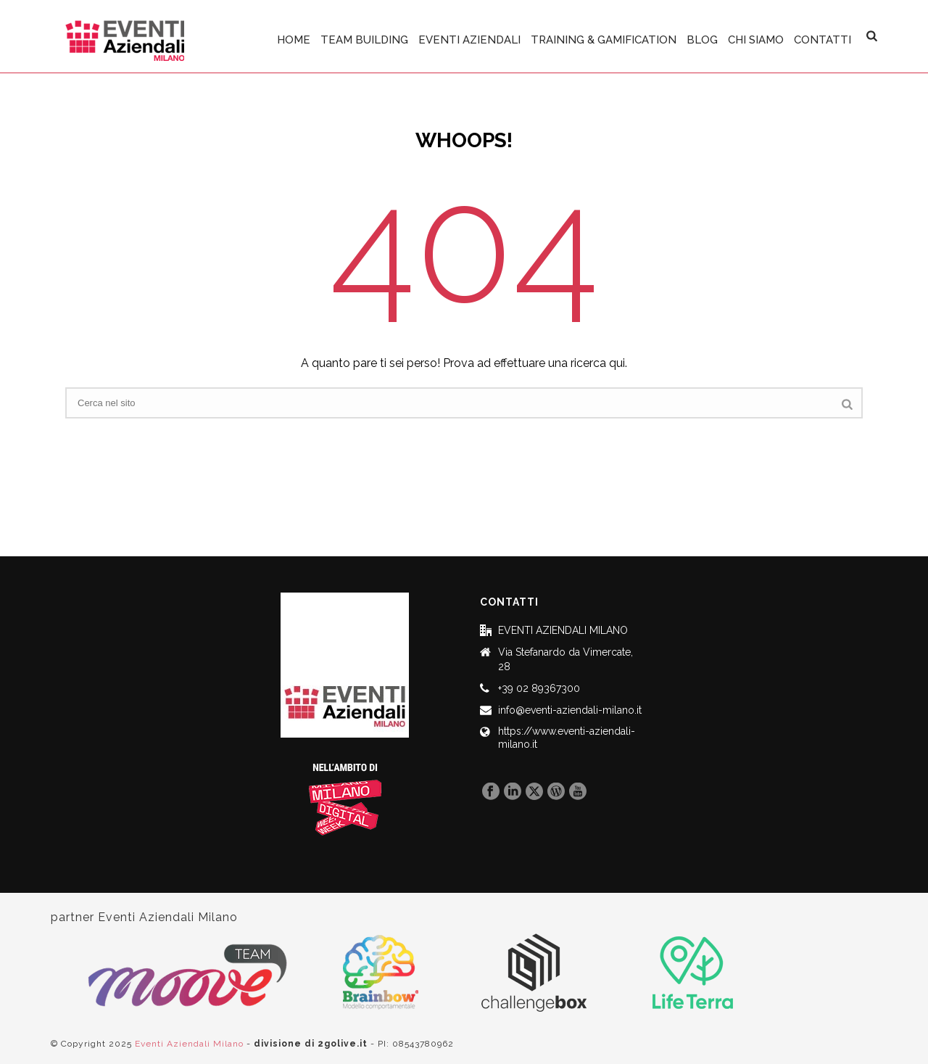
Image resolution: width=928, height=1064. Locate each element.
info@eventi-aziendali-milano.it (570, 710)
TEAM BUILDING (364, 39)
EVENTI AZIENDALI (469, 39)
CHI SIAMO (756, 39)
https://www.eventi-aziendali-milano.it (566, 737)
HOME (293, 39)
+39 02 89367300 (539, 688)
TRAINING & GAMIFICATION (603, 39)
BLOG (702, 39)
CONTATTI (822, 39)
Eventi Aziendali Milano (189, 1044)
